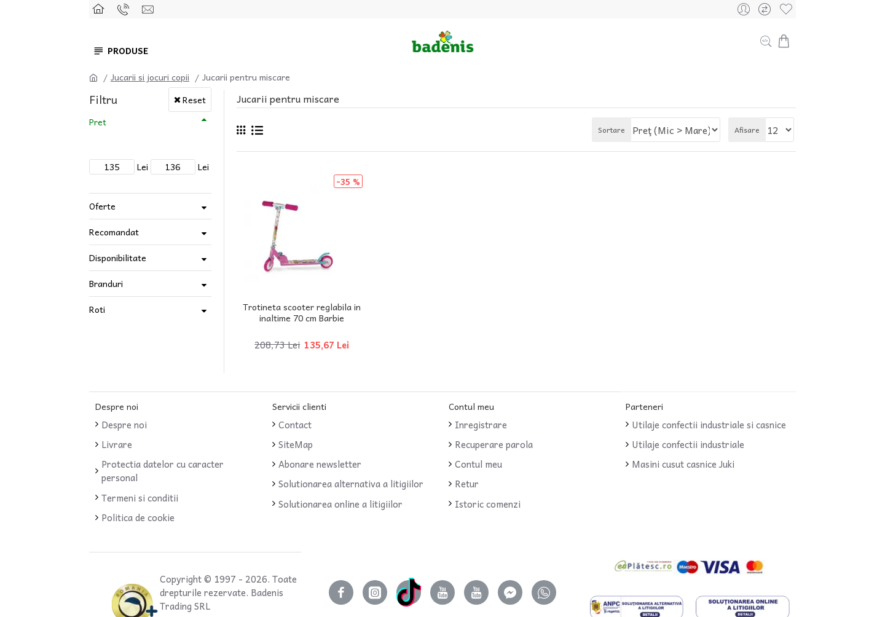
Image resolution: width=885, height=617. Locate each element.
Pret (97, 121)
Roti (97, 309)
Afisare (750, 130)
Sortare (621, 130)
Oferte (102, 206)
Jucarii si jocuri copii (150, 77)
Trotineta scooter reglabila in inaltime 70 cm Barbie (302, 312)
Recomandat (114, 231)
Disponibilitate (117, 257)
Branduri (106, 283)
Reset (194, 99)
